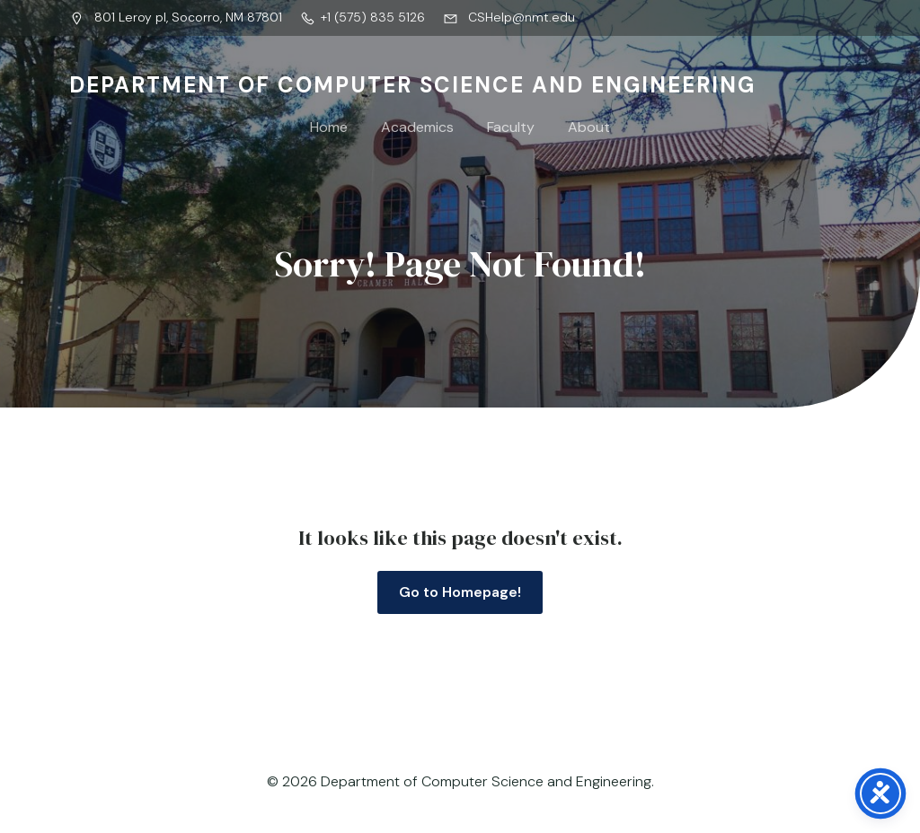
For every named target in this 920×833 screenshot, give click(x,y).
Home (329, 127)
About (589, 127)
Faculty (511, 127)
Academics (417, 127)
